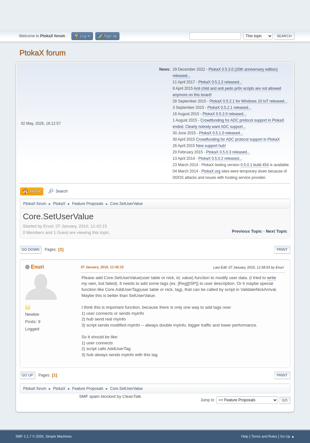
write (271, 277)
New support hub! (211, 146)
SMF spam (89, 396)
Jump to (207, 400)
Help (244, 436)
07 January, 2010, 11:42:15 (102, 267)
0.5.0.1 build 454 (255, 165)
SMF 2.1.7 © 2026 (30, 436)
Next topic (276, 231)
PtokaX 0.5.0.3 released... (228, 152)
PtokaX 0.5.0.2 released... (220, 158)
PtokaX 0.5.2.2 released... (220, 82)
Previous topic (247, 231)
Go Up (27, 375)
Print (282, 249)
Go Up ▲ (287, 436)
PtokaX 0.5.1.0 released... (221, 133)
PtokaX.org (210, 171)
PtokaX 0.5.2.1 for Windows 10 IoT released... (248, 101)
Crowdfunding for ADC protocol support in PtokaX (238, 139)
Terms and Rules (264, 436)
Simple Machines (59, 436)
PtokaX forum (42, 52)
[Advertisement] (155, 14)
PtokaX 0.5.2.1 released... (229, 107)
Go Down (31, 249)
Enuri (37, 267)
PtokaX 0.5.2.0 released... (225, 114)
